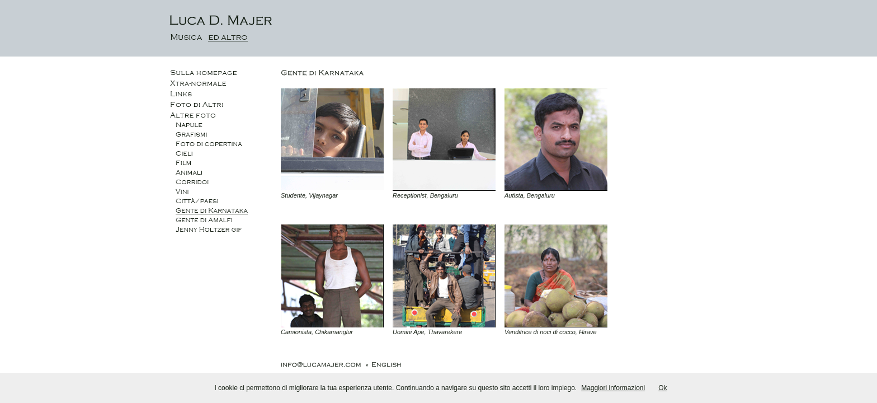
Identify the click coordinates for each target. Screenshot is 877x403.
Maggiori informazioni (613, 388)
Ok (662, 388)
